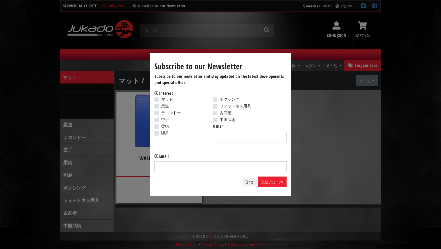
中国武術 (227, 119)
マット (167, 99)
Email (164, 156)
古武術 (225, 112)
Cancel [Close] (250, 182)
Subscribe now (272, 182)
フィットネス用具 (235, 106)
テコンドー (171, 112)
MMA (164, 133)
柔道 (165, 106)
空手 (165, 119)
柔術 (165, 126)
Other (218, 126)
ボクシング (229, 99)
